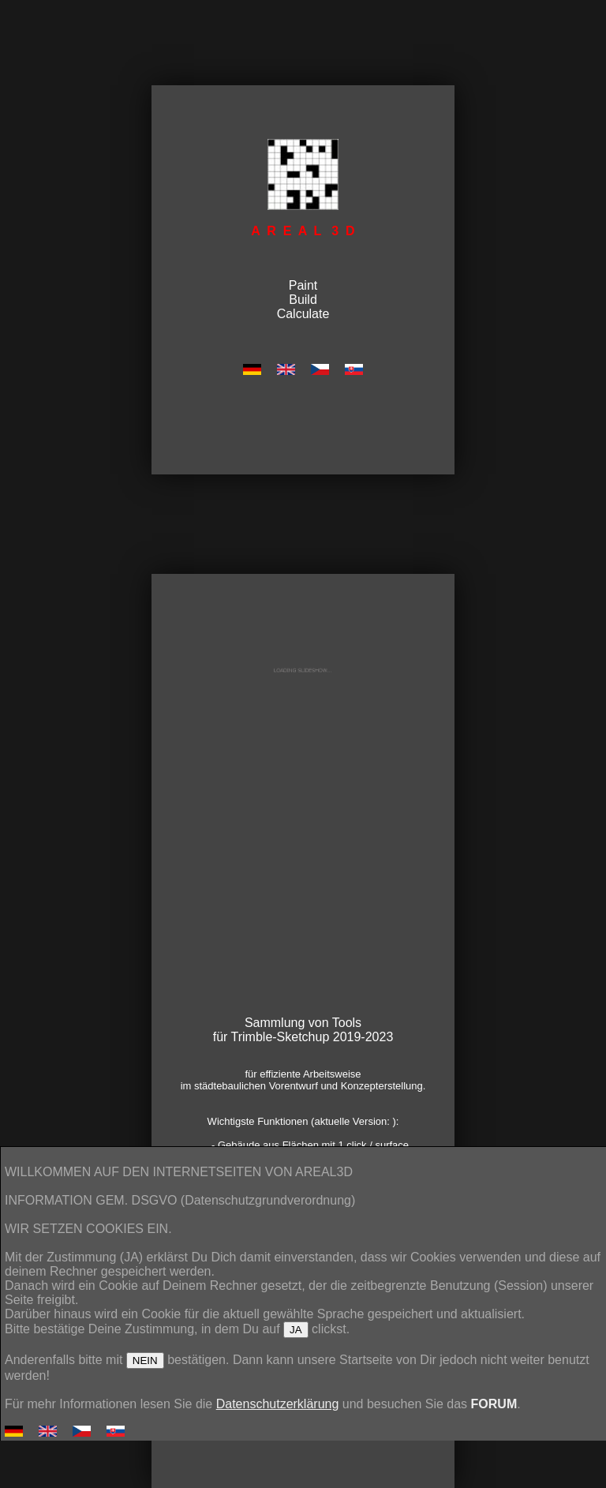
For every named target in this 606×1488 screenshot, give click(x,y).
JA (296, 1330)
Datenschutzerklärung (277, 1404)
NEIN (145, 1360)
